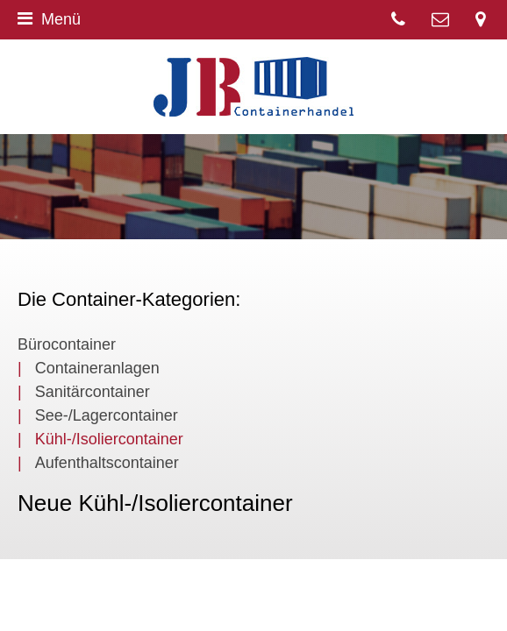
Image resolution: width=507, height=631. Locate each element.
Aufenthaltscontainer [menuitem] (107, 462)
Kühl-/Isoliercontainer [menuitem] (109, 439)
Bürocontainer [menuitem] (67, 344)
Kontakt (440, 19)
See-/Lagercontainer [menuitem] (106, 415)
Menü (49, 19)
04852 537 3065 (398, 19)
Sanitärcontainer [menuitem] (92, 392)
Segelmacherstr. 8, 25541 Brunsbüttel (480, 19)
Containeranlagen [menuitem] (97, 368)
